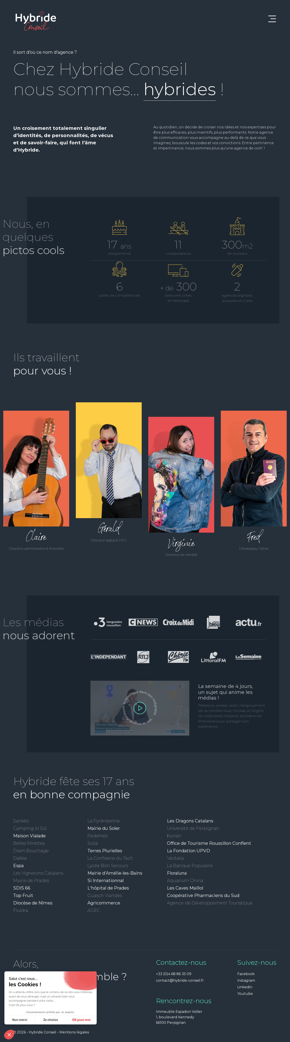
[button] (9, 1034)
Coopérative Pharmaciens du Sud (203, 895)
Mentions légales (74, 1032)
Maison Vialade (29, 835)
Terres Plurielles (104, 850)
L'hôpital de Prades (108, 888)
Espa (18, 865)
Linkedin (244, 987)
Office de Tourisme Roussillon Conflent (209, 843)
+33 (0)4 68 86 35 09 (173, 974)
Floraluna (177, 873)
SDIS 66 (21, 888)
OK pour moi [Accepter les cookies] (40, 1020)
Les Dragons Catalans (190, 821)
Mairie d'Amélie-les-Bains (114, 873)
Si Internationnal (105, 880)
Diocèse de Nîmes (33, 903)
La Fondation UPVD (188, 850)
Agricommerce (103, 903)
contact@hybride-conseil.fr (180, 980)
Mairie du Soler (103, 828)
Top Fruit (23, 895)
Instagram (246, 980)
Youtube (245, 994)
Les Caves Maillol (185, 888)
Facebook (246, 974)
